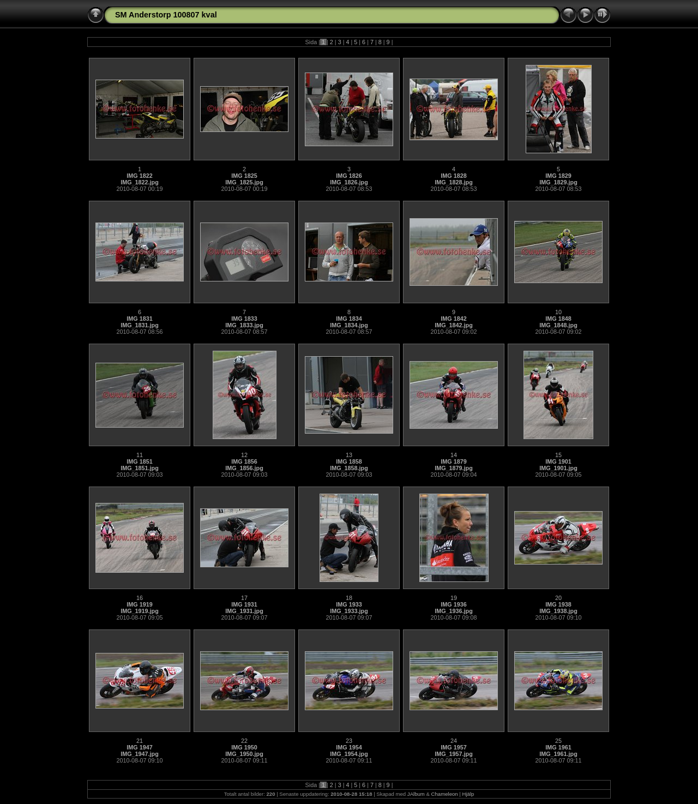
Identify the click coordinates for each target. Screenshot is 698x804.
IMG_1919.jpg (140, 611)
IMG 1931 (244, 604)
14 (453, 455)
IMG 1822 (139, 175)
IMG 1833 (244, 318)
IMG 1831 (139, 318)
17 (244, 598)
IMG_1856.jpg (244, 468)
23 (349, 740)
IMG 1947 (139, 747)
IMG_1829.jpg (558, 182)
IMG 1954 (349, 747)
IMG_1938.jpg (558, 611)
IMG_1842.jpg (454, 325)
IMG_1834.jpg (349, 325)
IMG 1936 (453, 604)
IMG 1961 (558, 747)
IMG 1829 (558, 175)
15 (558, 455)
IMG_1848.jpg (558, 325)
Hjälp (468, 794)
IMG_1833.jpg (244, 325)
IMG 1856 (244, 461)
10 (558, 312)
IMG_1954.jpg (349, 754)
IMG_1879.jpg (454, 468)
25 (558, 740)
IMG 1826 (349, 175)
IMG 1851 (139, 461)
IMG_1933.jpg (349, 611)
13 (349, 455)
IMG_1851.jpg (140, 468)
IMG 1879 (453, 461)
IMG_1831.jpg (140, 325)
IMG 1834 (349, 318)
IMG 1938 (558, 604)
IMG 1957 (453, 747)
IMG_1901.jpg (558, 468)
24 (453, 740)
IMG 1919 (139, 604)
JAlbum (416, 794)
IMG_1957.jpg (454, 754)
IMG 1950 (244, 747)
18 (349, 598)
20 (558, 598)
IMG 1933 (349, 604)
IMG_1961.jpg (558, 754)
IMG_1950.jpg (244, 754)
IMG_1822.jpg (140, 182)
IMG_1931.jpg (244, 611)
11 (139, 455)
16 (139, 598)
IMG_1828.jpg (454, 182)
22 (244, 740)
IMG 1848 (558, 318)
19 (453, 598)
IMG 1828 (453, 175)
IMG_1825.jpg (244, 182)
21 (139, 740)
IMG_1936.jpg (454, 611)
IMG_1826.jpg (349, 182)
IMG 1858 (349, 461)
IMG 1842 (453, 318)
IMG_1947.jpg (140, 754)
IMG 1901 (558, 461)
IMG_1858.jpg (349, 468)
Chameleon (444, 794)
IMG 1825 (244, 175)
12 (244, 455)
